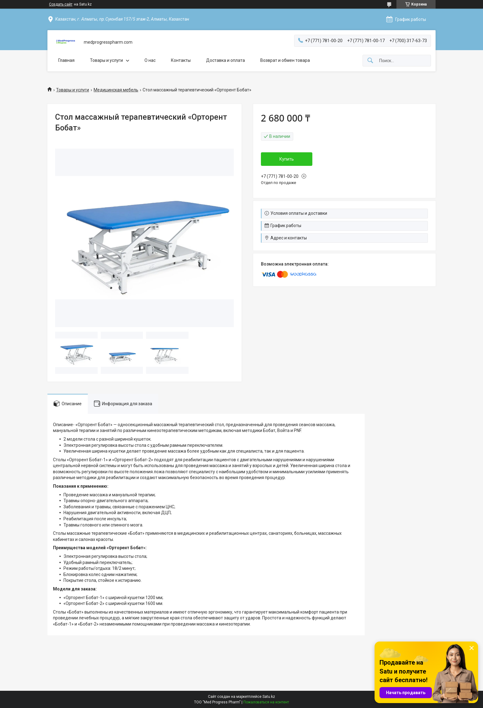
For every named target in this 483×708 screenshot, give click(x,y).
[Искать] (370, 61)
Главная (66, 60)
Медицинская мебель (116, 89)
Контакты (181, 60)
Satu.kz (268, 696)
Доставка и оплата (225, 60)
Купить (286, 159)
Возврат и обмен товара (285, 60)
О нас (150, 60)
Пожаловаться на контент (266, 702)
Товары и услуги (106, 60)
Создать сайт (60, 4)
